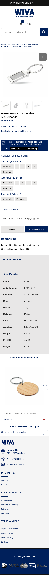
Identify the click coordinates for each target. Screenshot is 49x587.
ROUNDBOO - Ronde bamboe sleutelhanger (24, 418)
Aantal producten (10, 211)
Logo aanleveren (8, 507)
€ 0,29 (9, 424)
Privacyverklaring (9, 543)
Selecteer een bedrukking (15, 155)
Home (4, 44)
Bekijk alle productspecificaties (16, 131)
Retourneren (6, 517)
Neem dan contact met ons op (24, 148)
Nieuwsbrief (6, 522)
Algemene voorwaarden (11, 538)
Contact (4, 491)
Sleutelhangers (20, 44)
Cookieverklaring (8, 548)
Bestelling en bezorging (11, 512)
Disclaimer (6, 554)
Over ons (5, 486)
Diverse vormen (36, 44)
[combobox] (20, 32)
